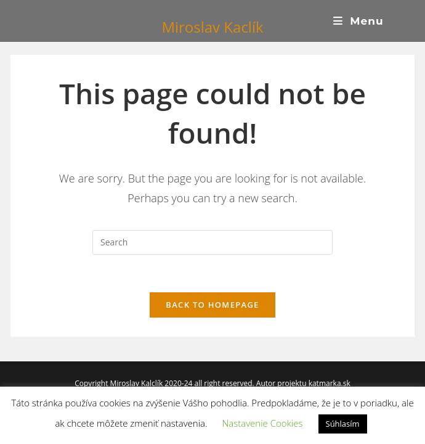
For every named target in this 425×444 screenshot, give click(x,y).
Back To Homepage (212, 304)
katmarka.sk (329, 383)
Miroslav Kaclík (212, 27)
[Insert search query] (212, 242)
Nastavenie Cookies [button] (262, 423)
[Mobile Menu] (358, 21)
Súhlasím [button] (343, 423)
